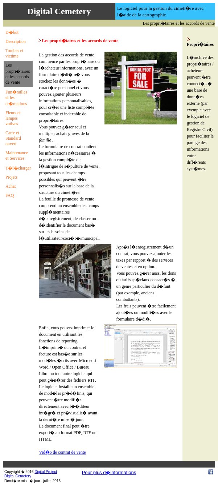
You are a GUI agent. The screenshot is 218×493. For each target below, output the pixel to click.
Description (15, 41)
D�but (11, 32)
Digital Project (45, 472)
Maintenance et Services (16, 155)
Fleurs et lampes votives (13, 118)
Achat (10, 186)
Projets (11, 177)
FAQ (9, 195)
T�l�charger (18, 168)
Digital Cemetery (17, 476)
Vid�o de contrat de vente (62, 452)
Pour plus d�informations (109, 472)
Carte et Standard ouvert (13, 138)
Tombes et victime (14, 53)
